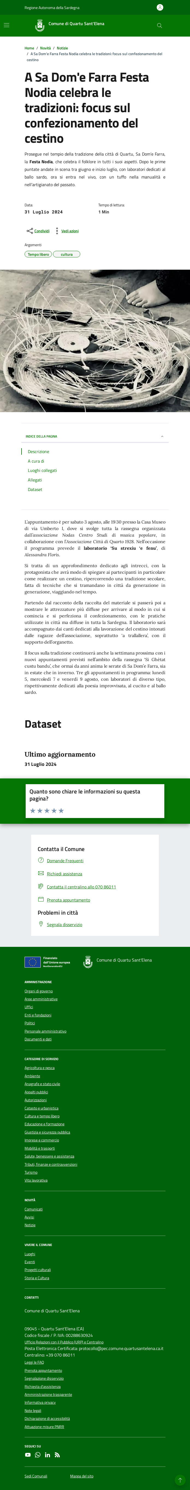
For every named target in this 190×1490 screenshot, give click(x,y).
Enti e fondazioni (38, 1015)
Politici (30, 1023)
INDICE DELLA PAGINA (95, 436)
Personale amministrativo (45, 1031)
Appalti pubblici (36, 1092)
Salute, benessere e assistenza (49, 1156)
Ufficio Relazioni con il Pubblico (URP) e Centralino (64, 1342)
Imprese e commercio (42, 1140)
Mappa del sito (81, 1476)
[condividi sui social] (38, 231)
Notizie (30, 1225)
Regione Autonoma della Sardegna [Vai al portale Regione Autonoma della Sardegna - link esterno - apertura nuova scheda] (52, 7)
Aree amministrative (41, 999)
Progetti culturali (38, 1270)
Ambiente (32, 1076)
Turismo (31, 1172)
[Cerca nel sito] (159, 26)
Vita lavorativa (36, 1180)
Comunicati (34, 1209)
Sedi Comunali (36, 1476)
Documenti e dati (38, 1039)
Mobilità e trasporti (40, 1148)
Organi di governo (39, 991)
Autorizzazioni (36, 1100)
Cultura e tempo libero (42, 1116)
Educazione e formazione (44, 1124)
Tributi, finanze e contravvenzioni (51, 1164)
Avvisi (29, 1217)
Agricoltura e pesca (40, 1068)
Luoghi (30, 1254)
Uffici (29, 1007)
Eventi (30, 1262)
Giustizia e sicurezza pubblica (47, 1132)
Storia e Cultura (37, 1278)
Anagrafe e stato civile (42, 1084)
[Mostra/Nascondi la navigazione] (6, 25)
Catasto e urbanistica (41, 1108)
